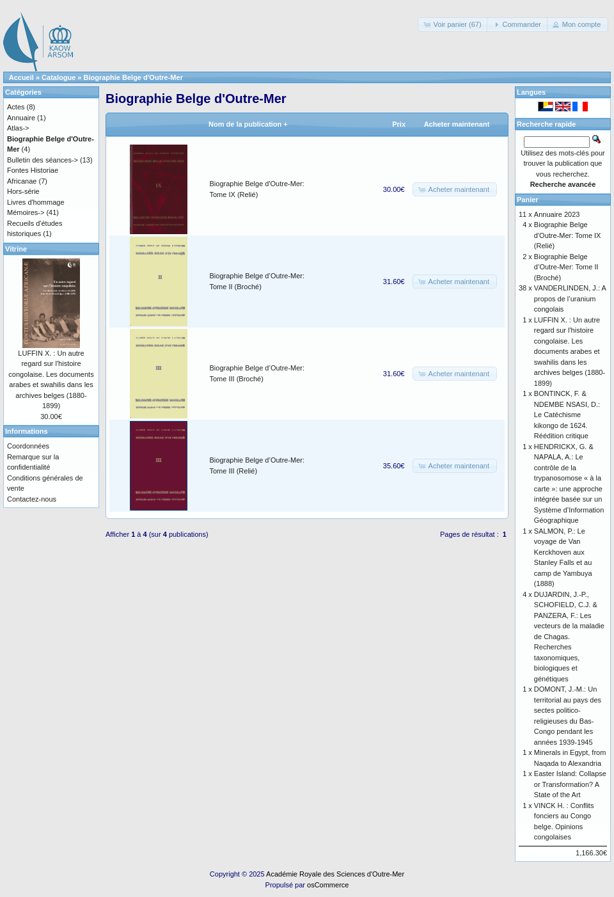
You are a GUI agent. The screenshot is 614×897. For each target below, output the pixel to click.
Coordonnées (28, 446)
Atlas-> (18, 128)
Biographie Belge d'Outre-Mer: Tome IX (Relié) (567, 235)
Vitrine (16, 249)
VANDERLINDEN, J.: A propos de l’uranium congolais (570, 298)
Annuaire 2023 (557, 214)
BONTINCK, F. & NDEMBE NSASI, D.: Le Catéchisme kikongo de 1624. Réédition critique (567, 415)
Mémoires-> (25, 212)
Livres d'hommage (36, 202)
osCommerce (328, 885)
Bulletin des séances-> (42, 160)
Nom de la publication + (248, 124)
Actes (16, 107)
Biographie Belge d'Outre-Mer (133, 77)
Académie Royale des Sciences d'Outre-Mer (335, 874)
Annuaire (21, 118)
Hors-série (23, 191)
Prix (398, 124)
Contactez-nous (31, 499)
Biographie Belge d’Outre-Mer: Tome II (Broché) (566, 267)
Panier (528, 199)
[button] (453, 24)
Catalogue (58, 77)
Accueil (21, 77)
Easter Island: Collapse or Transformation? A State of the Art (570, 784)
